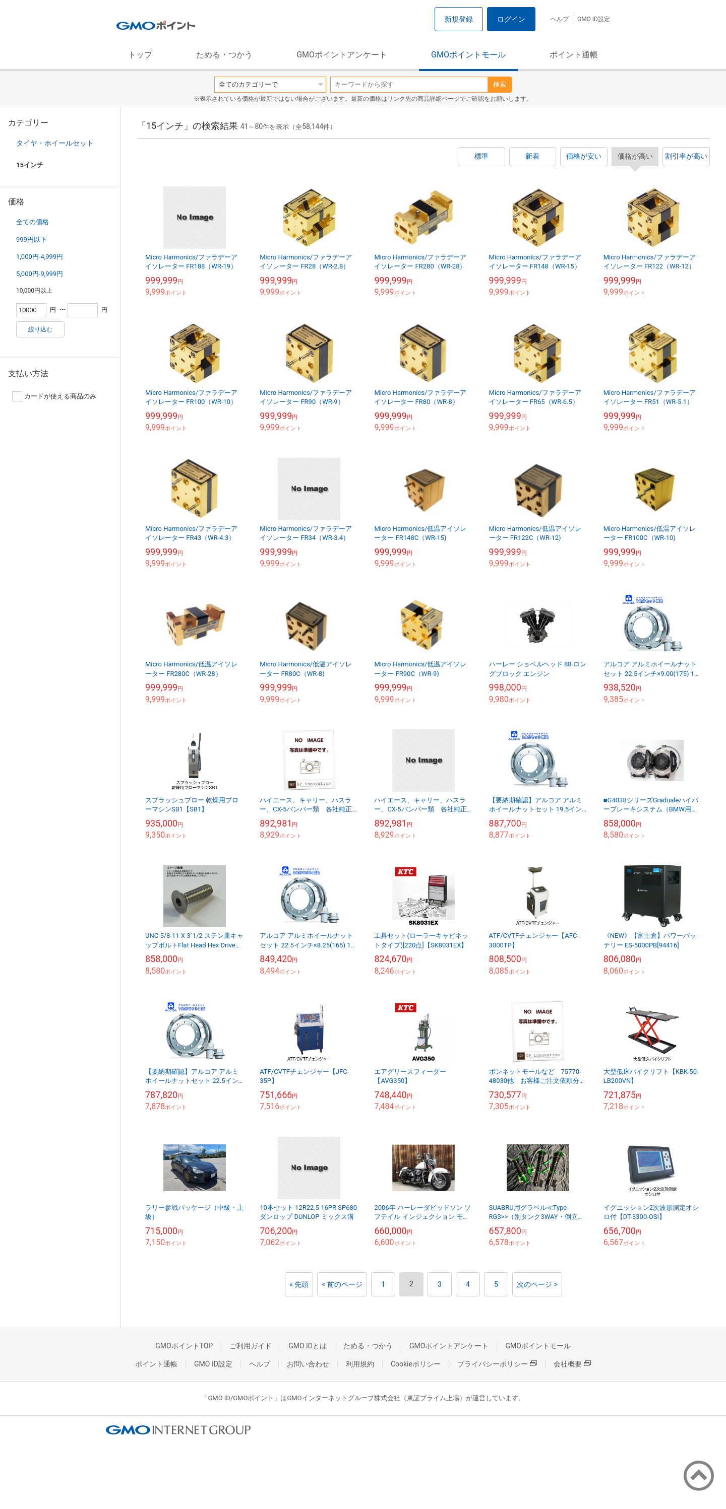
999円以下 (31, 239)
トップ (140, 54)
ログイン (511, 19)
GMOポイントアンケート (341, 54)
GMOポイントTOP (184, 1346)
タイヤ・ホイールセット (55, 143)
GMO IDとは (307, 1346)
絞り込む (40, 329)
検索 (499, 84)
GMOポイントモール (468, 54)
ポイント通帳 (574, 54)
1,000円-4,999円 (39, 256)
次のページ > (537, 1284)
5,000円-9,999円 (39, 274)
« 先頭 (299, 1284)
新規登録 (459, 19)
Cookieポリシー (416, 1364)
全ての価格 (32, 222)
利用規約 (360, 1364)
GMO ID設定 (593, 19)
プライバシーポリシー (497, 1364)
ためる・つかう (224, 54)
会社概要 (572, 1364)
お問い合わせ (308, 1364)
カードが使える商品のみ (54, 396)
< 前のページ (342, 1284)
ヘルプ (560, 19)
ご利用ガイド (250, 1346)
